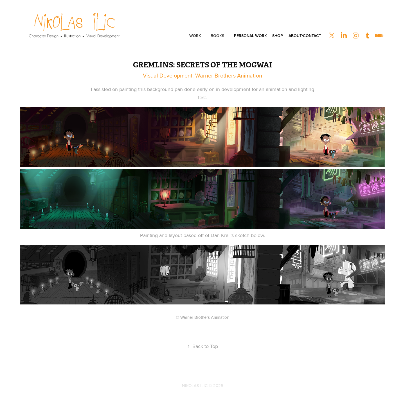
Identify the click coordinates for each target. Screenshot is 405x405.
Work (195, 35)
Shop (277, 35)
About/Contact (305, 35)
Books (217, 35)
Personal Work (250, 35)
